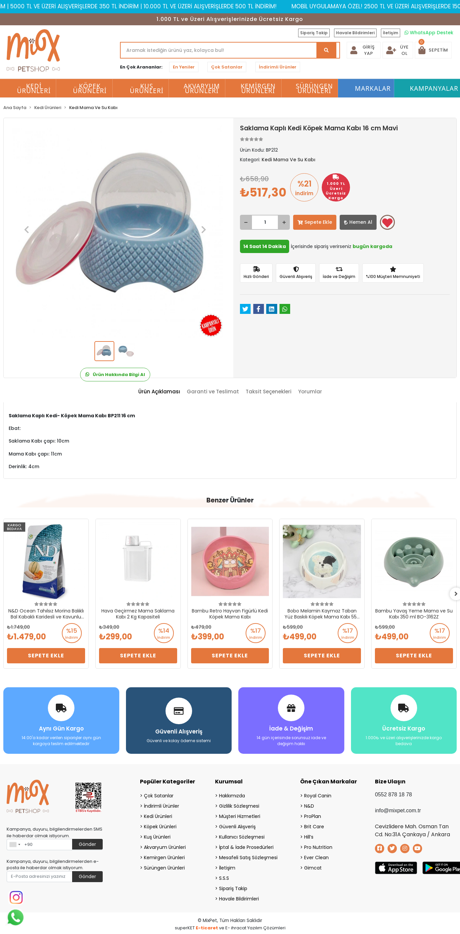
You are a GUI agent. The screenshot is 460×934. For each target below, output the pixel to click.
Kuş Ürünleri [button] (147, 88)
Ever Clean (316, 857)
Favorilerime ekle (387, 223)
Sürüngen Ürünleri (164, 867)
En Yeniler (184, 67)
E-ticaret (207, 927)
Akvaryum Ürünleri (165, 847)
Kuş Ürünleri (157, 836)
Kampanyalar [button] (434, 88)
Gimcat (313, 867)
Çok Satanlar (227, 67)
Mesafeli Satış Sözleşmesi (248, 857)
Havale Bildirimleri (355, 33)
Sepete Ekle (314, 222)
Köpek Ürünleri (160, 826)
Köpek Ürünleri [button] (90, 88)
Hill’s (308, 836)
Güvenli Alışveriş (237, 826)
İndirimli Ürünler (277, 67)
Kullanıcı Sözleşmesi (242, 836)
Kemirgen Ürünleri (164, 857)
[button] (433, 50)
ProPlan (312, 816)
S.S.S (224, 877)
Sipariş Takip (314, 33)
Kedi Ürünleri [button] (34, 88)
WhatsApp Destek (428, 32)
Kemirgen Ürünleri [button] (258, 88)
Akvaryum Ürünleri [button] (201, 88)
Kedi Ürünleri (158, 816)
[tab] (159, 392)
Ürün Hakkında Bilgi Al (115, 374)
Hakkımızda (232, 795)
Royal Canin (317, 795)
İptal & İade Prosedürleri (246, 847)
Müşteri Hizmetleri (239, 816)
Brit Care (314, 826)
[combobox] (14, 844)
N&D (309, 805)
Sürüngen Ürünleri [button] (314, 88)
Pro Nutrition (318, 847)
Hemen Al (358, 222)
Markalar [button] (373, 88)
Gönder (87, 844)
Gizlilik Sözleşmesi (239, 805)
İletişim (390, 33)
